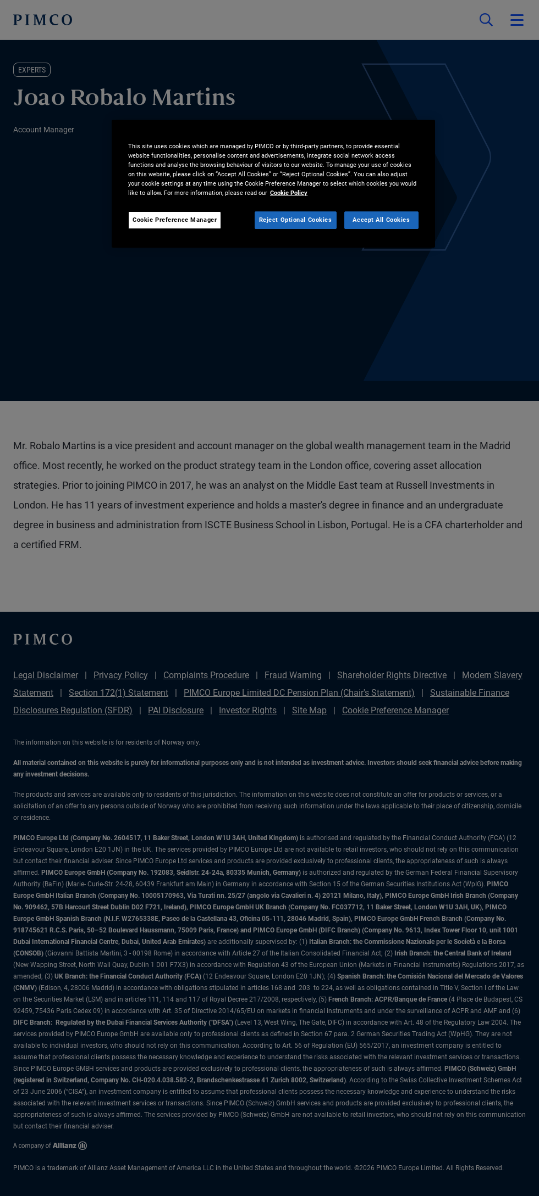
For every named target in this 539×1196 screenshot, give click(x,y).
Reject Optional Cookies (295, 219)
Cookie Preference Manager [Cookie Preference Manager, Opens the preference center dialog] (175, 219)
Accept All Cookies (381, 219)
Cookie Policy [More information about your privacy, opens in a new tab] (288, 193)
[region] (273, 184)
